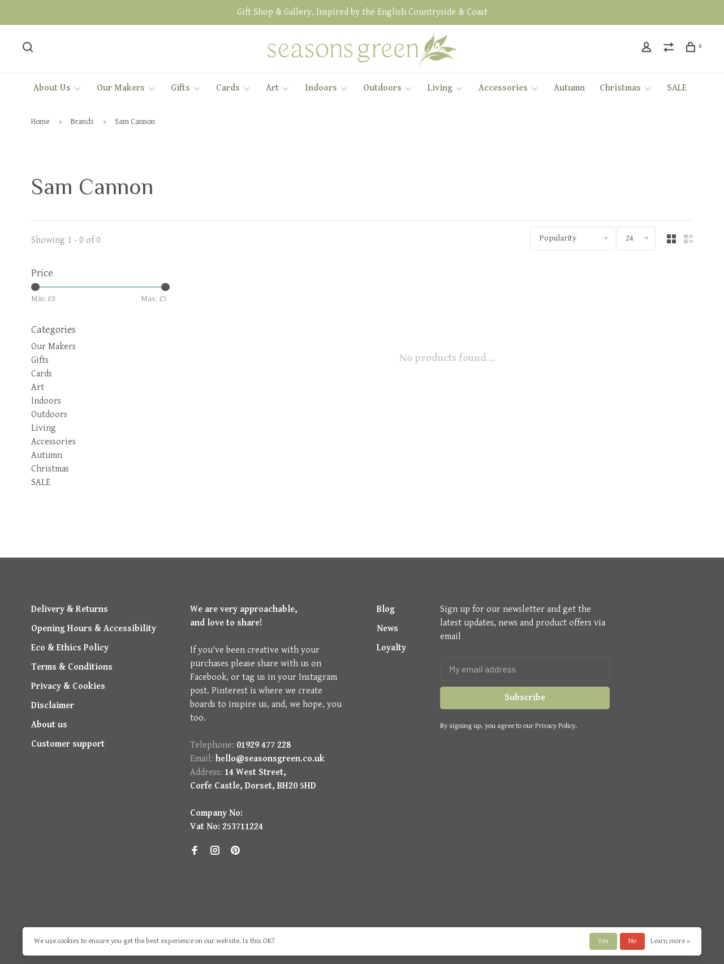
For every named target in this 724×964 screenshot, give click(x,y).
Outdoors (382, 88)
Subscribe (525, 697)
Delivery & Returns (69, 609)
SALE (677, 88)
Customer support (68, 744)
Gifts (180, 88)
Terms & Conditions (72, 667)
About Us (52, 88)
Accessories (503, 88)
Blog (386, 609)
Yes (603, 941)
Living (440, 88)
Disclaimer (52, 705)
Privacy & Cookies (68, 686)
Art (272, 88)
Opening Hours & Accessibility (93, 628)
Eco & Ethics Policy (70, 647)
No (632, 941)
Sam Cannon (135, 121)
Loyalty (391, 647)
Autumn (569, 88)
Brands (82, 121)
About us (49, 724)
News (387, 628)
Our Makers (121, 88)
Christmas (620, 88)
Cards (228, 88)
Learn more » (670, 941)
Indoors (321, 88)
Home (40, 121)
